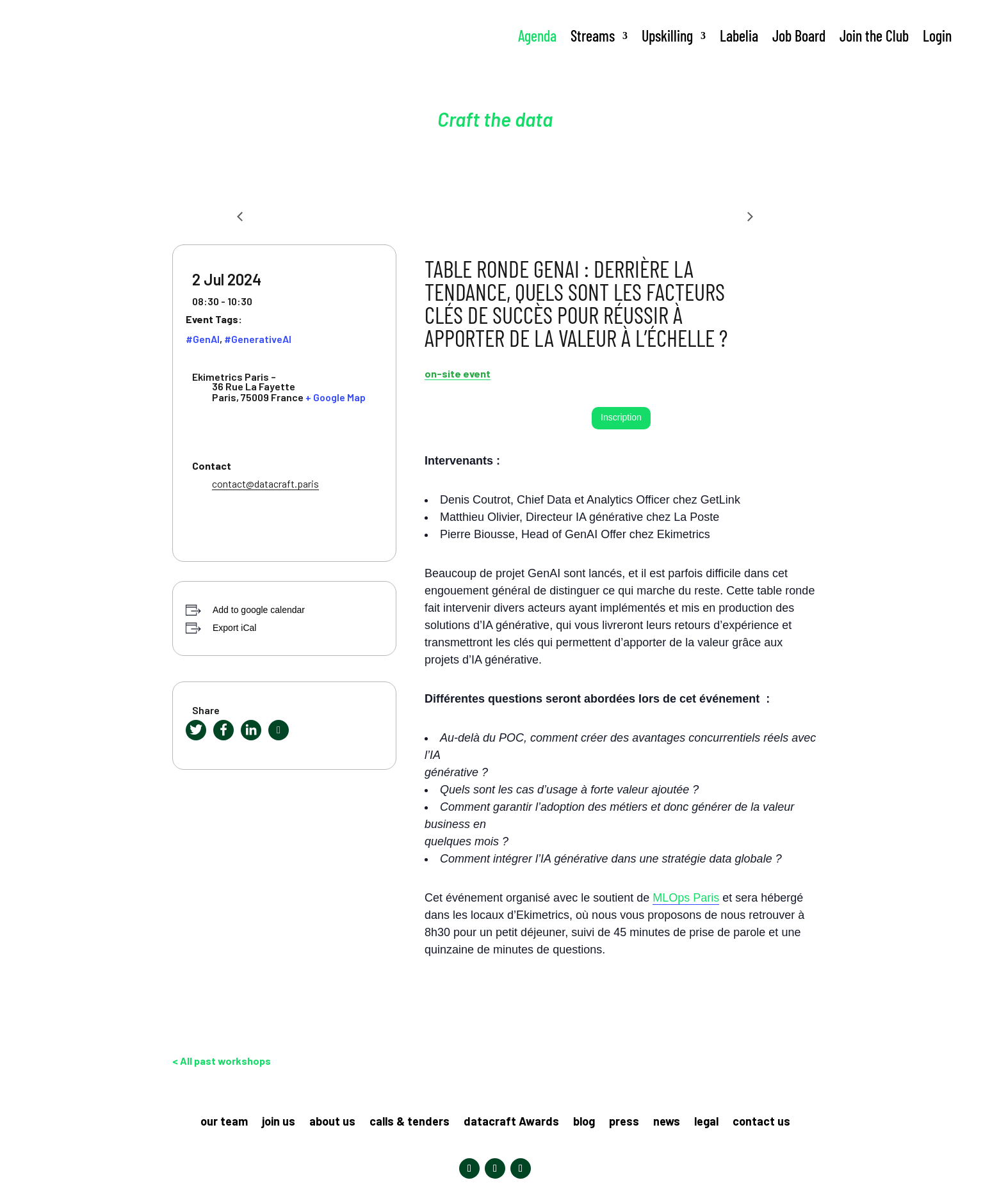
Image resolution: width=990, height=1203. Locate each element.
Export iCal (234, 628)
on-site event (458, 373)
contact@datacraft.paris (265, 483)
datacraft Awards (511, 1122)
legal (706, 1122)
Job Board (798, 35)
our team (224, 1122)
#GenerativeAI (257, 339)
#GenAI (203, 339)
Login (937, 35)
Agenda (537, 35)
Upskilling (667, 35)
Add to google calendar (259, 610)
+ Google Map (335, 397)
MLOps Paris (686, 897)
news (666, 1122)
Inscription (621, 417)
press (624, 1122)
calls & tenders (409, 1122)
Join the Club (874, 35)
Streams (593, 35)
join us (278, 1122)
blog (584, 1122)
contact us (761, 1122)
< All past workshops (221, 1061)
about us (332, 1122)
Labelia (739, 35)
